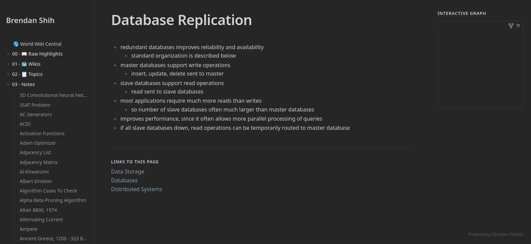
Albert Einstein (36, 181)
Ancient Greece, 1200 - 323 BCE (54, 238)
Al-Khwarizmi (34, 171)
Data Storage (127, 171)
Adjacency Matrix (39, 162)
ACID (25, 124)
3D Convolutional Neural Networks (58, 95)
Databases (124, 180)
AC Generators (36, 114)
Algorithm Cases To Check (48, 190)
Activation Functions (42, 133)
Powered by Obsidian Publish (496, 234)
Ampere (28, 229)
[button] (518, 26)
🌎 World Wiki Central (37, 44)
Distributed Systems (136, 189)
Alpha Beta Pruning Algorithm (53, 200)
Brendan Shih (30, 20)
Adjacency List (35, 152)
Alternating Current (41, 219)
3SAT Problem (35, 105)
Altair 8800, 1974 (38, 210)
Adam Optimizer (38, 143)
